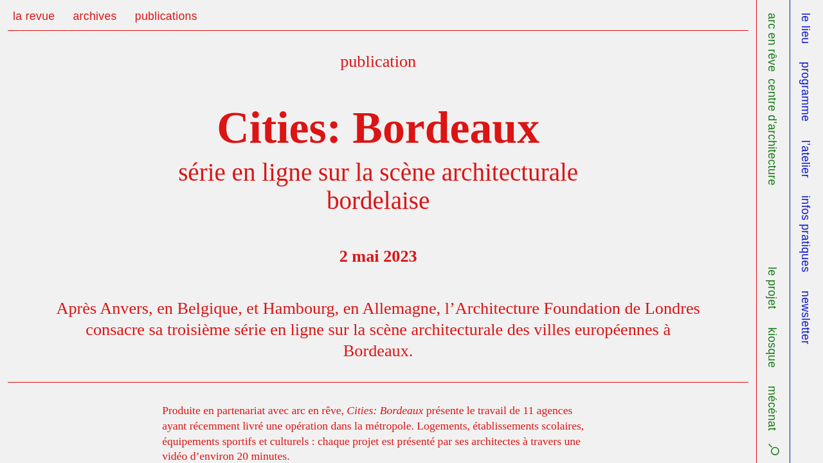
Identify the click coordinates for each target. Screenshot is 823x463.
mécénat (772, 408)
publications (166, 16)
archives (94, 16)
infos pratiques (805, 234)
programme (805, 92)
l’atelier (805, 159)
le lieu (805, 28)
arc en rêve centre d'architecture (772, 99)
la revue (34, 16)
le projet (772, 288)
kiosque (772, 347)
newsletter (805, 318)
